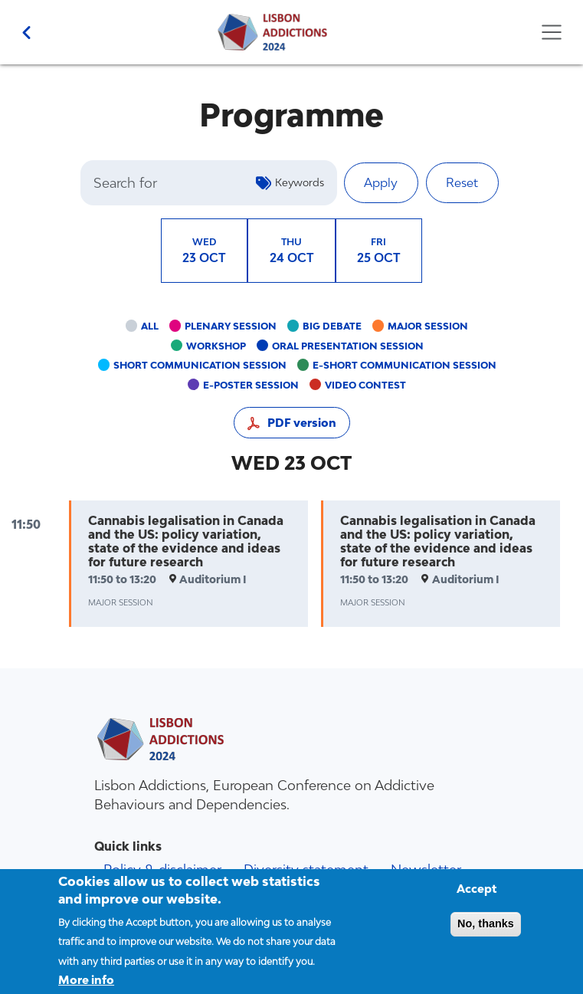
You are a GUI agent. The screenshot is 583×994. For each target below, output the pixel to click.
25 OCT (379, 249)
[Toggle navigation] (551, 32)
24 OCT (292, 249)
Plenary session (231, 326)
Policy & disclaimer (162, 869)
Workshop (216, 346)
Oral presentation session (348, 346)
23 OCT (204, 249)
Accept (477, 897)
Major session (428, 326)
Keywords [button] (299, 182)
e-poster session (251, 385)
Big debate (332, 326)
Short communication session (200, 365)
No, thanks (485, 933)
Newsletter (426, 869)
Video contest (365, 385)
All (150, 326)
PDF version (301, 422)
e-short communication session (404, 365)
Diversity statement (306, 869)
